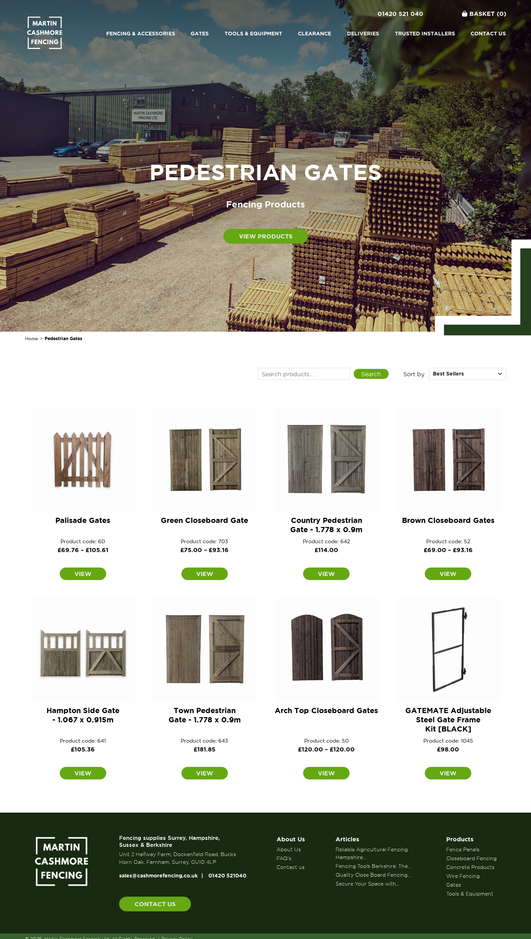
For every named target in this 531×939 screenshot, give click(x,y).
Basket (484, 13)
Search (371, 374)
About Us (291, 839)
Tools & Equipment (253, 33)
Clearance (314, 33)
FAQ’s (284, 858)
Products (459, 839)
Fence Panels (462, 849)
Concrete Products (470, 867)
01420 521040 (227, 876)
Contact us (488, 33)
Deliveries (363, 33)
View (82, 573)
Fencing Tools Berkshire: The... (373, 866)
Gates (200, 33)
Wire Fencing (463, 876)
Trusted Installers (425, 33)
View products (265, 236)
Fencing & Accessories (140, 33)
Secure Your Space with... (367, 884)
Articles (347, 839)
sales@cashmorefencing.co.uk (158, 876)
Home (31, 338)
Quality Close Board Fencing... (373, 875)
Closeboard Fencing (471, 858)
